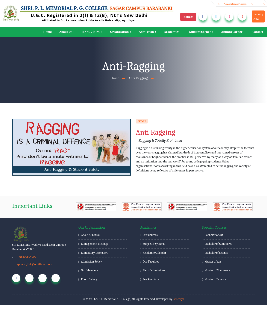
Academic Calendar (154, 252)
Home (47, 32)
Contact (257, 32)
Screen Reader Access (235, 4)
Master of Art (213, 261)
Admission (146, 32)
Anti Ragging (138, 78)
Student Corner (200, 32)
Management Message (94, 243)
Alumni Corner (231, 32)
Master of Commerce (217, 270)
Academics (171, 32)
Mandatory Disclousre (94, 252)
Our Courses (150, 235)
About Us (65, 32)
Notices (188, 17)
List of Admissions (154, 270)
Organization (119, 32)
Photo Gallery (89, 279)
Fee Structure (151, 279)
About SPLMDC (90, 235)
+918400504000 (26, 256)
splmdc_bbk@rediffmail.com (34, 264)
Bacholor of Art (214, 235)
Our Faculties (151, 261)
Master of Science (215, 279)
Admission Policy (91, 261)
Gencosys (178, 299)
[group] (96, 206)
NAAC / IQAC (91, 32)
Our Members (89, 270)
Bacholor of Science (216, 252)
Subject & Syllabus (154, 243)
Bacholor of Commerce (218, 243)
